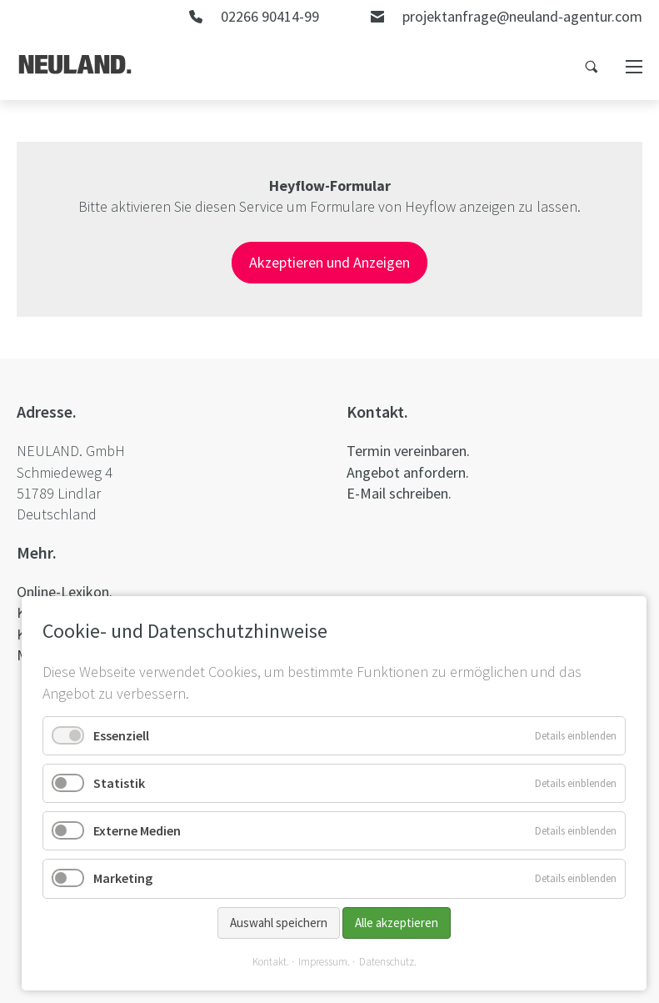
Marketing (122, 878)
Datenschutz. (388, 962)
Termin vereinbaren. (408, 450)
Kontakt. (270, 962)
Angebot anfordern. (408, 472)
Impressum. (324, 962)
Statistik (119, 783)
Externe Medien (137, 830)
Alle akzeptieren (396, 922)
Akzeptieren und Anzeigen (329, 262)
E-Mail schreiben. (399, 493)
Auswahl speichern (278, 922)
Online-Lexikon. (64, 591)
